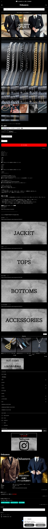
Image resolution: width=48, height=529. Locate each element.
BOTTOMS (4, 390)
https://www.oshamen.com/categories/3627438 (11, 248)
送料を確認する (11, 131)
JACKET (3, 382)
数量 (2, 139)
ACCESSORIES (4, 398)
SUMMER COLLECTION (6, 409)
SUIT (2, 379)
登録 (44, 430)
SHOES (3, 393)
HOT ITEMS (4, 374)
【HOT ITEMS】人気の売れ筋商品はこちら (24, 12)
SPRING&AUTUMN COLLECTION (8, 407)
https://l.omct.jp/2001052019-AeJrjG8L (8, 176)
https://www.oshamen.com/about (7, 209)
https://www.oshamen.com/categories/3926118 (11, 306)
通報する (45, 334)
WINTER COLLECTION (6, 404)
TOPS (3, 385)
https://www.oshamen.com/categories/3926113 (11, 219)
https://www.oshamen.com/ (6, 186)
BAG (2, 401)
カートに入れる (24, 145)
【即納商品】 (4, 377)
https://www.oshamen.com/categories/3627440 (11, 277)
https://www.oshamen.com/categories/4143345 (10, 181)
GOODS (3, 396)
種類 (2, 134)
